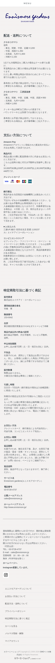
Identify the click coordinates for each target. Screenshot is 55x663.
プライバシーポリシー (15, 611)
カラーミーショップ (12, 652)
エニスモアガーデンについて (18, 589)
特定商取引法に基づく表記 (17, 618)
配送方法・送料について (16, 603)
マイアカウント (12, 641)
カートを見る (11, 626)
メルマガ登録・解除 (14, 633)
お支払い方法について (15, 596)
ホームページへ (10, 563)
